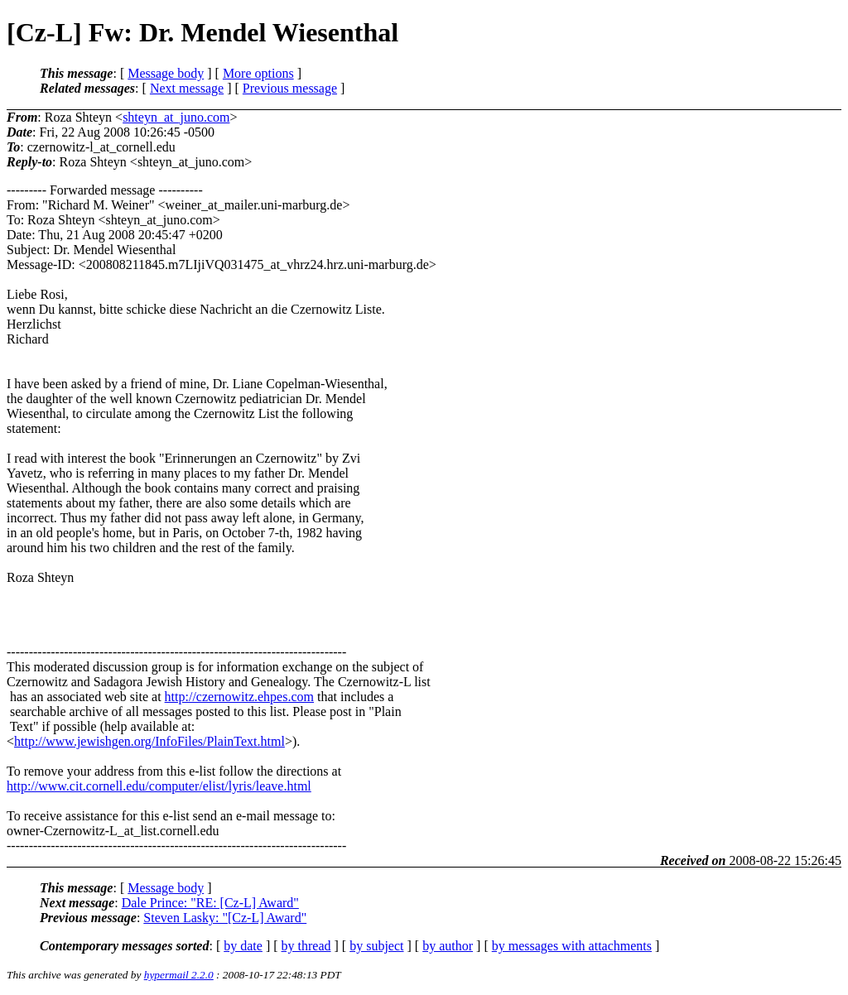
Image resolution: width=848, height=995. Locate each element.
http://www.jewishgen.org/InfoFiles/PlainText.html (149, 741)
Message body (166, 73)
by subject (376, 946)
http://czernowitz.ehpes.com (239, 697)
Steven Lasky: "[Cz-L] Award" (224, 918)
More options (258, 73)
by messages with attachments (572, 946)
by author (447, 946)
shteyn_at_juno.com (176, 117)
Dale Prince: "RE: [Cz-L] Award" (210, 903)
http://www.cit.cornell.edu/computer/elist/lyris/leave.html (159, 786)
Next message (187, 88)
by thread (306, 946)
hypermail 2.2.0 (179, 975)
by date (243, 946)
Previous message (290, 88)
